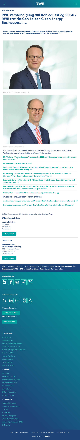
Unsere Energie (7, 340)
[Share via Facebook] (11, 282)
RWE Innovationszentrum (11, 380)
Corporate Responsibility (10, 406)
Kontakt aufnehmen (11, 313)
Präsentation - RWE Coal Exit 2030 (16, 163)
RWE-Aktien (6, 425)
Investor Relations (15, 267)
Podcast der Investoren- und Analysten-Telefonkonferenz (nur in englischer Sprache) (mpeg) (37, 205)
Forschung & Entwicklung (11, 347)
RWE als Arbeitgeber (9, 416)
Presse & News (7, 362)
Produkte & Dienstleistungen (12, 343)
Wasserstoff (6, 412)
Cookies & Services (62, 432)
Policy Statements (47, 432)
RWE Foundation (8, 395)
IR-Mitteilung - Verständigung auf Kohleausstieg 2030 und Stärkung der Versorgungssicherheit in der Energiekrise (39, 158)
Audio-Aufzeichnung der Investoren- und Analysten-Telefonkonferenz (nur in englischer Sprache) (39, 201)
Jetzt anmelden (9, 322)
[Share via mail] (17, 282)
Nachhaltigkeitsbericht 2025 (12, 422)
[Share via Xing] (24, 282)
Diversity (5, 409)
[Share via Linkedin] (4, 282)
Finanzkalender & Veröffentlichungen (39, 267)
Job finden (5, 373)
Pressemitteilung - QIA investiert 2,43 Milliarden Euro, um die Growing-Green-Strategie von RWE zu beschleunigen (39, 181)
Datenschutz (34, 432)
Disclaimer (14, 432)
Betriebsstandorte (8, 376)
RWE (3, 267)
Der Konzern (6, 337)
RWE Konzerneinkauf (9, 383)
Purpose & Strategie (9, 403)
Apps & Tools (6, 389)
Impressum (24, 432)
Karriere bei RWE (8, 353)
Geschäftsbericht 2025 (10, 419)
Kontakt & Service (8, 365)
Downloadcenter (8, 386)
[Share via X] (30, 282)
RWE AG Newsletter (9, 392)
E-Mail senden (9, 234)
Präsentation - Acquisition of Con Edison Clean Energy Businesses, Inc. (29, 193)
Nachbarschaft (7, 359)
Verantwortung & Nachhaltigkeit (13, 350)
